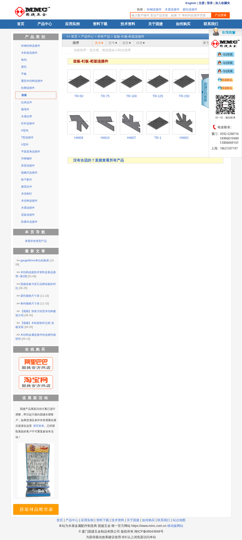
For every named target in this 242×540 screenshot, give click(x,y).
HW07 (131, 138)
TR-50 (78, 96)
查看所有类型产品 (36, 241)
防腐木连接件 (29, 221)
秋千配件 (26, 179)
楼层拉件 (26, 186)
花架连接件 (28, 214)
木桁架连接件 (29, 52)
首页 (20, 24)
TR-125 (158, 96)
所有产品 (103, 36)
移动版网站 (175, 526)
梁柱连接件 (190, 9)
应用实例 (72, 24)
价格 (139, 43)
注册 (202, 3)
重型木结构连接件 (32, 80)
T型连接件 (27, 137)
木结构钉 (26, 193)
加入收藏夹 (222, 3)
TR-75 (105, 96)
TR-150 (184, 96)
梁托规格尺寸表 (30, 295)
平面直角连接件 (30, 151)
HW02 (184, 138)
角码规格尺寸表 (30, 303)
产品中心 (44, 24)
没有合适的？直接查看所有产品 (98, 160)
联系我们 (211, 24)
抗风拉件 (26, 102)
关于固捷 (155, 24)
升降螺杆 (26, 158)
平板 (24, 73)
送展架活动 (35, 398)
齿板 (24, 95)
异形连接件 (28, 165)
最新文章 (36, 251)
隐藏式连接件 (29, 172)
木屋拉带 (26, 116)
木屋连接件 (172, 9)
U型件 (25, 144)
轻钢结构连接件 (30, 45)
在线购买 (36, 349)
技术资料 (128, 24)
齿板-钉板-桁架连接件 (129, 36)
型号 (112, 43)
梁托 (24, 66)
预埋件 (25, 109)
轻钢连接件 (154, 9)
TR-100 (131, 96)
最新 (125, 43)
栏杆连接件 (28, 123)
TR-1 (157, 138)
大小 (98, 43)
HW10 (105, 138)
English (190, 3)
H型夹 (25, 130)
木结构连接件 (29, 200)
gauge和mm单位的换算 (34, 260)
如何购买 (183, 24)
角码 (24, 59)
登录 (210, 3)
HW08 (78, 138)
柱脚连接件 (28, 87)
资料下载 (100, 24)
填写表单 (38, 425)
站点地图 (179, 520)
